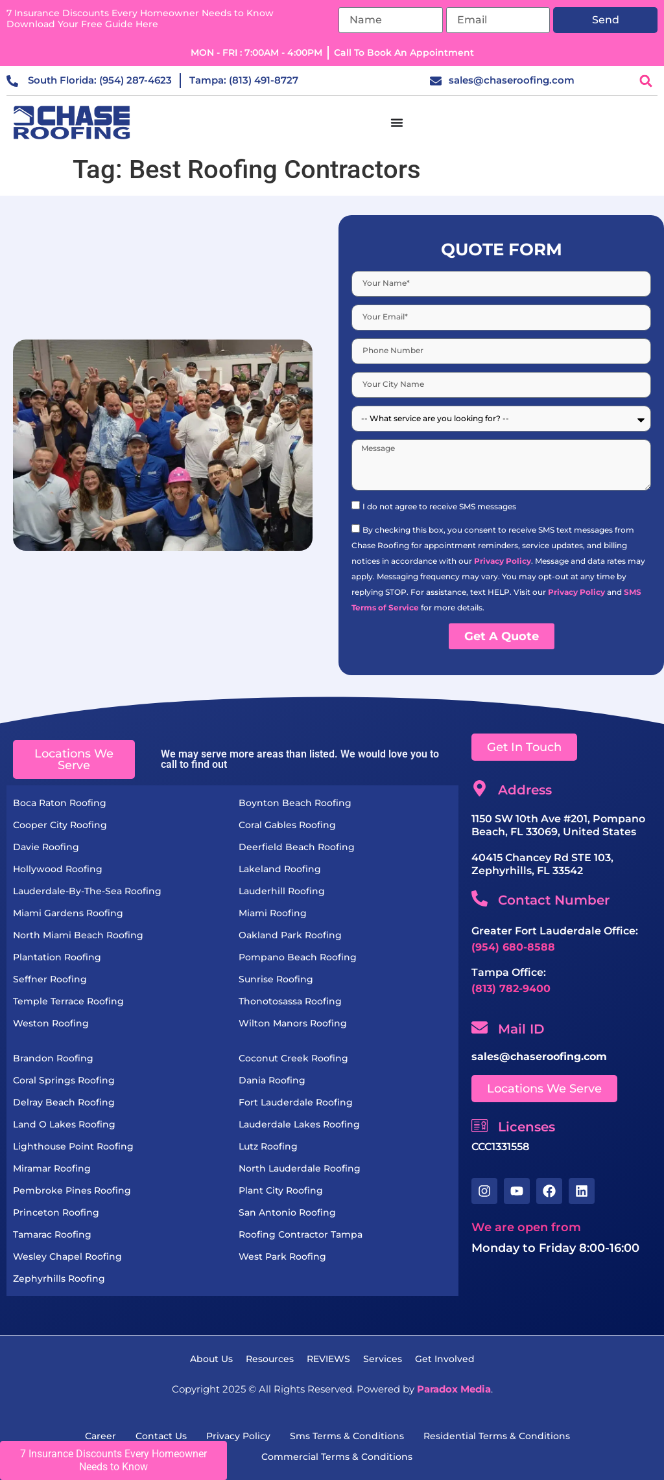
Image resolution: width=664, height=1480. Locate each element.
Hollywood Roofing (57, 869)
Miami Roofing (273, 913)
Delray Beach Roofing (64, 1102)
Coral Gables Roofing (287, 825)
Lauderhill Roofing (282, 891)
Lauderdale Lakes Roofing (299, 1124)
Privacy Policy (502, 561)
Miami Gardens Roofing (68, 913)
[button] (646, 80)
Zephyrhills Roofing (59, 1278)
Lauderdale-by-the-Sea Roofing (87, 891)
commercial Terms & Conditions (336, 1457)
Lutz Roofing (268, 1146)
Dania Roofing (272, 1080)
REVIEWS (328, 1359)
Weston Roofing (51, 1023)
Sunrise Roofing (276, 979)
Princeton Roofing (56, 1212)
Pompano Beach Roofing (298, 957)
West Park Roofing (282, 1256)
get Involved (445, 1359)
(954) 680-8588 (513, 947)
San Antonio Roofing (287, 1212)
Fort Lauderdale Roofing (296, 1102)
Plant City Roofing (281, 1190)
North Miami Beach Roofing (78, 935)
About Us (211, 1359)
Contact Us (161, 1436)
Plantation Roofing (57, 957)
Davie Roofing (46, 847)
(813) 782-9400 (511, 988)
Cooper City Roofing (60, 825)
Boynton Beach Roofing (295, 803)
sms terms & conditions (347, 1436)
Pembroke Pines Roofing (72, 1190)
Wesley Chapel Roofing (67, 1256)
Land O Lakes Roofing (64, 1124)
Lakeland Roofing (280, 869)
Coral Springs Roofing (64, 1080)
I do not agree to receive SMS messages (439, 506)
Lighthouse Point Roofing (73, 1146)
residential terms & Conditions (496, 1436)
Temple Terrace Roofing (68, 1001)
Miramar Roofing (52, 1168)
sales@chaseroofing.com (539, 1056)
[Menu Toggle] (396, 122)
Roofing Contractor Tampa (300, 1234)
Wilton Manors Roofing (293, 1023)
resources (270, 1359)
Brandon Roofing (53, 1058)
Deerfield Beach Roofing (297, 847)
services (382, 1359)
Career (100, 1436)
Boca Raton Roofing (59, 803)
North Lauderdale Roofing (300, 1168)
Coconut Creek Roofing (293, 1058)
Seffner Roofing (50, 979)
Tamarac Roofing (52, 1234)
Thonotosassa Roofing (290, 1001)
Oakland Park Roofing (290, 935)
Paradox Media (454, 1389)
